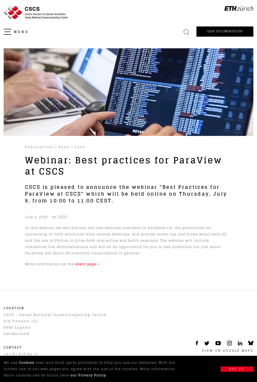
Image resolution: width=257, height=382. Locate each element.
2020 (80, 146)
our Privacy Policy (88, 375)
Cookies (26, 362)
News (64, 146)
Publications (39, 146)
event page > (87, 264)
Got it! (237, 369)
